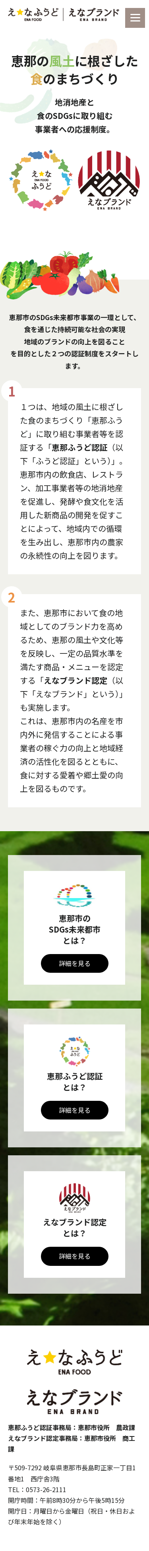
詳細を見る (75, 963)
